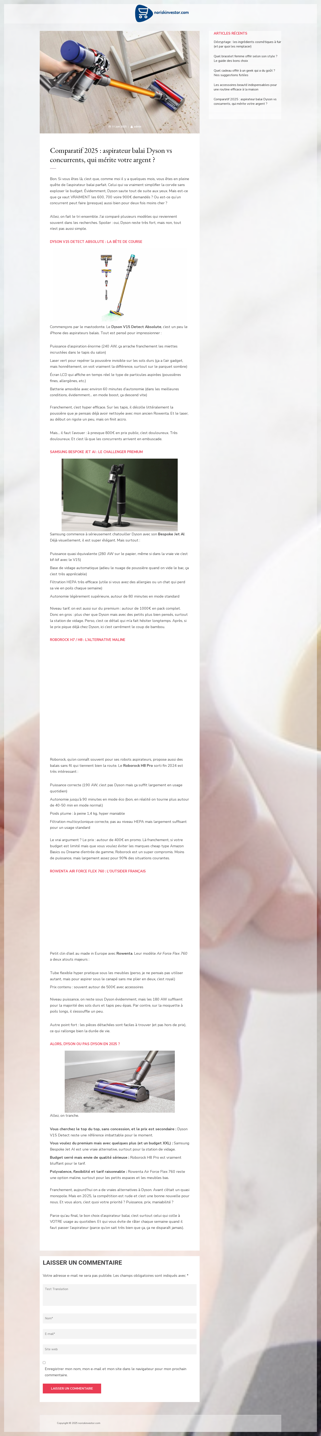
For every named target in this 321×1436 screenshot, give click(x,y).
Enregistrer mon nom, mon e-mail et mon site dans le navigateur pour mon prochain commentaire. (115, 1371)
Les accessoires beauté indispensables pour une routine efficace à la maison (245, 87)
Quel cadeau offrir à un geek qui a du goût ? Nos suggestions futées (244, 72)
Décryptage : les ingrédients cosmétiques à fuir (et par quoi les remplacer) (247, 44)
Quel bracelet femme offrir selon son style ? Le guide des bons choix (245, 58)
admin (137, 126)
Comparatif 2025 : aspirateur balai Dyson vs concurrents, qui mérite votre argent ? (245, 101)
